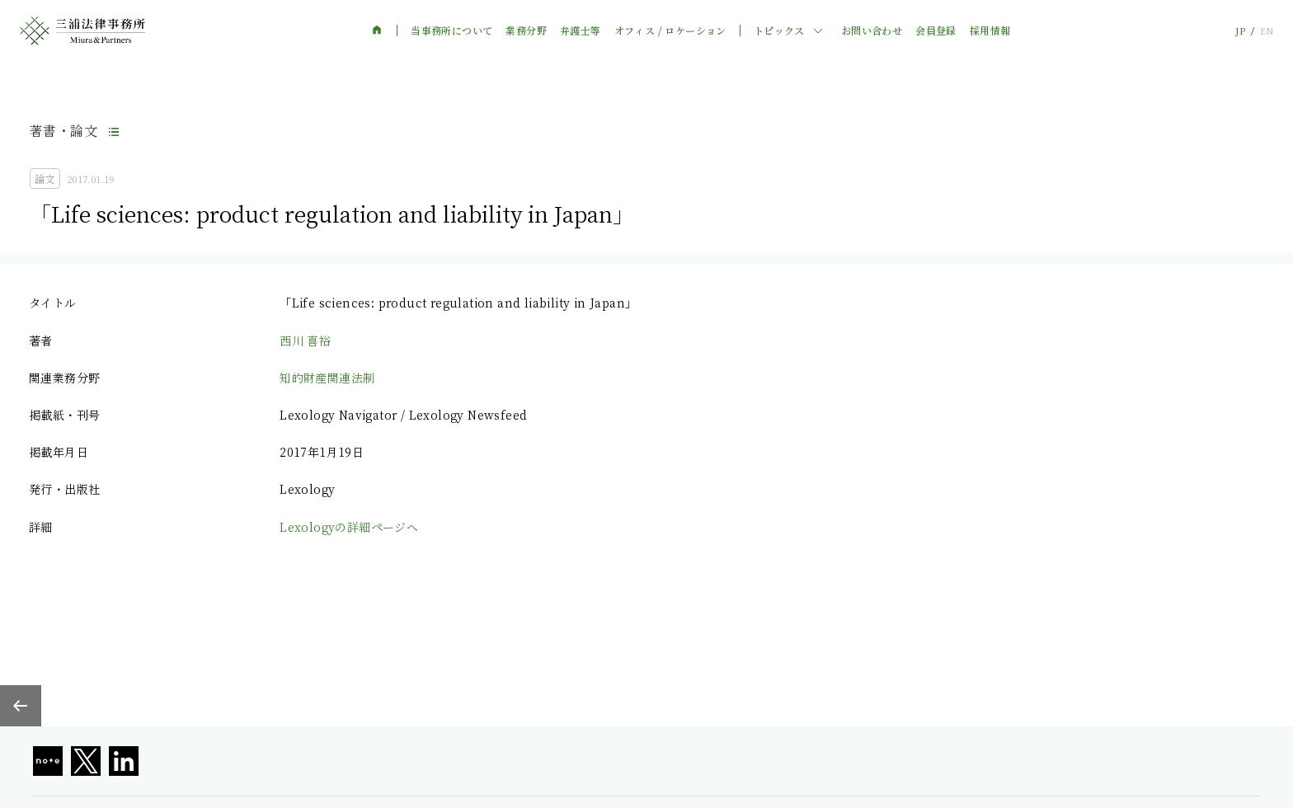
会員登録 (936, 30)
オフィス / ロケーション (670, 30)
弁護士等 (580, 30)
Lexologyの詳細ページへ (349, 527)
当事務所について (451, 30)
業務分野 (526, 30)
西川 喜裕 (305, 340)
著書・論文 (63, 130)
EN (1266, 31)
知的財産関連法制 (327, 377)
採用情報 (990, 30)
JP (1240, 31)
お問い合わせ (871, 30)
